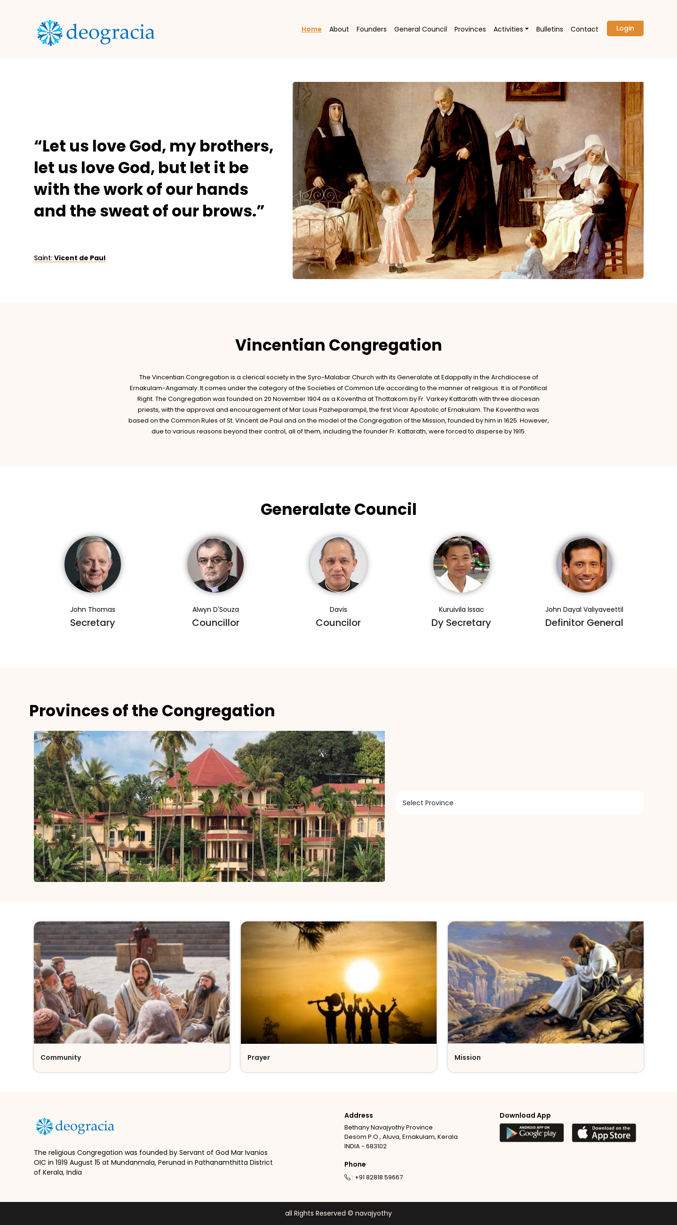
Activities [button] (508, 29)
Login (625, 28)
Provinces (470, 29)
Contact (584, 29)
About (339, 29)
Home (312, 29)
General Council (420, 29)
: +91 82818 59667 (373, 1177)
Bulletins (549, 29)
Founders (372, 29)
